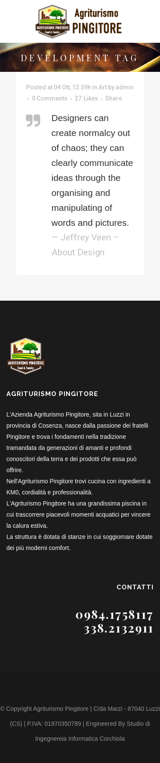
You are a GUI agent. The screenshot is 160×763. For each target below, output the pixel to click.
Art (103, 87)
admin (125, 87)
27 (86, 98)
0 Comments (49, 98)
